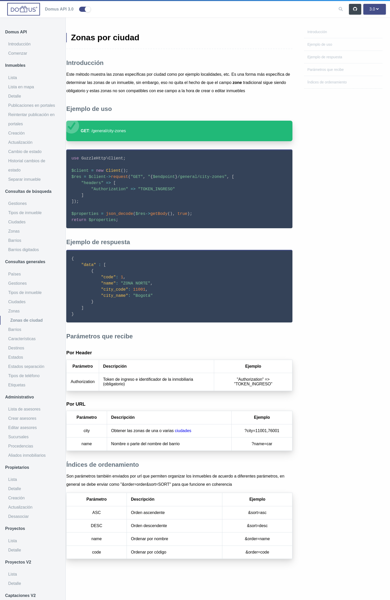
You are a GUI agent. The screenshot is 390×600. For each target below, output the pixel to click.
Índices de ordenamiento (327, 82)
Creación (16, 133)
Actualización (20, 142)
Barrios (14, 240)
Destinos (16, 348)
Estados (15, 357)
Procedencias (20, 446)
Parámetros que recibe (325, 70)
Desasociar (18, 516)
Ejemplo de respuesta (324, 57)
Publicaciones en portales (31, 105)
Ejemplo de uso (319, 44)
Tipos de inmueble (25, 213)
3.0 (374, 9)
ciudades (196, 439)
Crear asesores (22, 418)
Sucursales (18, 437)
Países (14, 274)
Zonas (14, 231)
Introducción (19, 44)
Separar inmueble (24, 179)
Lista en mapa (21, 87)
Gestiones (17, 203)
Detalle (14, 96)
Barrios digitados (23, 249)
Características (22, 339)
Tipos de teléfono (24, 376)
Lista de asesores (24, 409)
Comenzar (17, 53)
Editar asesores (22, 427)
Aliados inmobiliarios (27, 455)
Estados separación (26, 366)
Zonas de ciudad (26, 320)
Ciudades (17, 222)
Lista (12, 77)
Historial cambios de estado (26, 165)
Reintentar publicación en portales (31, 119)
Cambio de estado (25, 151)
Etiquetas (16, 385)
